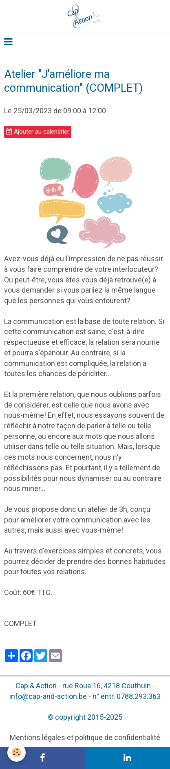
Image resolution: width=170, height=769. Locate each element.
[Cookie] (16, 752)
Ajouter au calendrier (37, 131)
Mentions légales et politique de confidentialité (85, 737)
